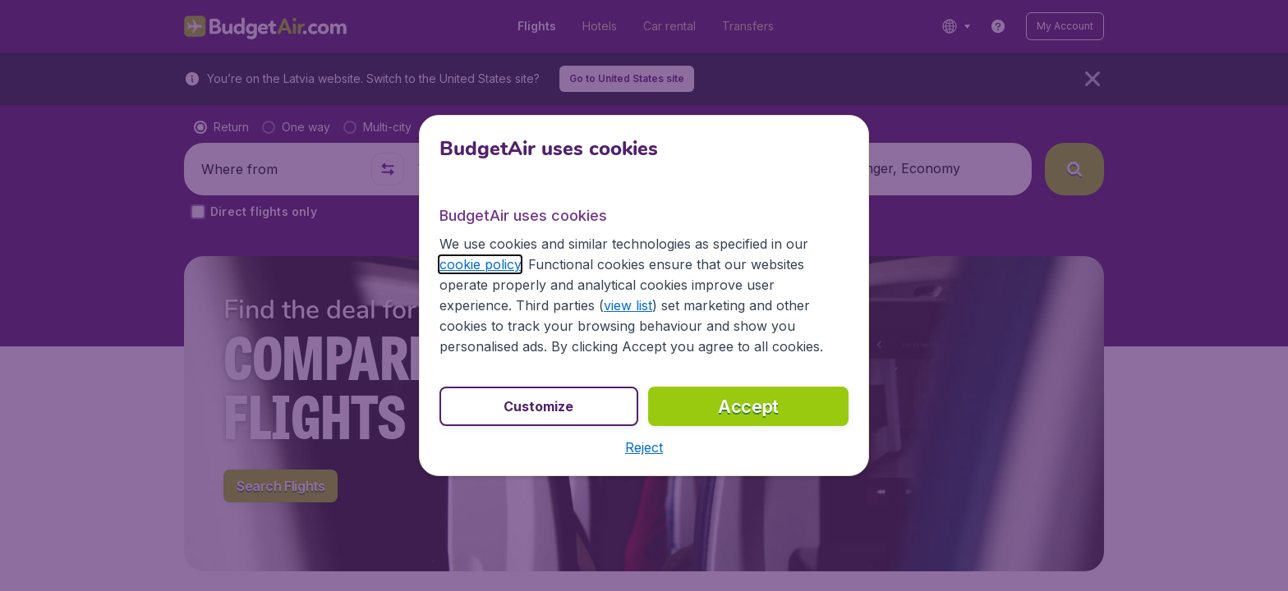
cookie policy (480, 264)
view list (628, 305)
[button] (644, 447)
